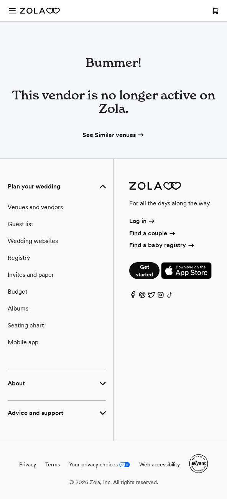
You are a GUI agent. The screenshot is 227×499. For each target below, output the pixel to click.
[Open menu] (12, 10)
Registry (19, 257)
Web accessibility (159, 464)
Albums (18, 308)
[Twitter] (151, 296)
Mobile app (23, 342)
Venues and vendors (35, 207)
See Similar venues (113, 135)
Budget (17, 291)
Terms (52, 464)
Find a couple (152, 233)
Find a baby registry (162, 245)
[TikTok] (170, 296)
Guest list (20, 224)
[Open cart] (215, 10)
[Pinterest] (142, 296)
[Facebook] (133, 296)
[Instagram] (160, 296)
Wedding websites (33, 241)
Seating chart (26, 325)
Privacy (27, 464)
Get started (144, 271)
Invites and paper (31, 274)
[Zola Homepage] (40, 11)
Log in (142, 221)
